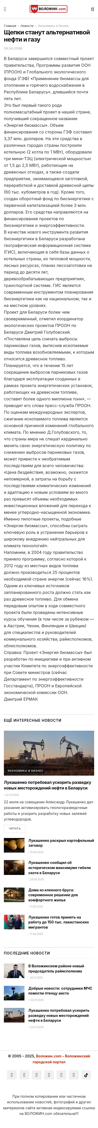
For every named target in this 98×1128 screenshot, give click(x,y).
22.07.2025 (11, 794)
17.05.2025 (35, 906)
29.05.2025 (36, 879)
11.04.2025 (35, 934)
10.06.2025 (36, 852)
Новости (27, 26)
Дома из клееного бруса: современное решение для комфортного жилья (53, 895)
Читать (15, 828)
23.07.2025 (36, 999)
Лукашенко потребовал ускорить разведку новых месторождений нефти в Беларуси (58, 1015)
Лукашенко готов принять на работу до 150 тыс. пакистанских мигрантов (58, 922)
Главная (10, 26)
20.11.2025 (35, 977)
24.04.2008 (13, 48)
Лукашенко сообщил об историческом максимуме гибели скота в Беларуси (59, 867)
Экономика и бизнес (53, 26)
